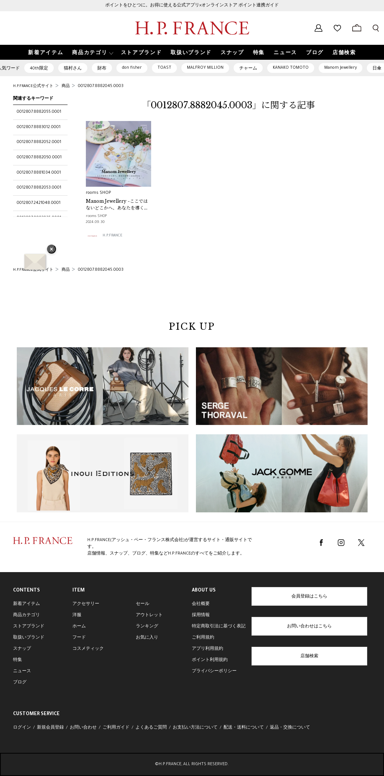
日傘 (376, 68)
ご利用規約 (203, 638)
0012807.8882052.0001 (39, 142)
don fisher (132, 68)
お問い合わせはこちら (309, 626)
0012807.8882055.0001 (39, 112)
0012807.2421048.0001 (38, 203)
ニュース (22, 671)
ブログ (19, 682)
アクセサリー (85, 604)
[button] (92, 52)
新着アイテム (26, 604)
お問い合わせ (83, 728)
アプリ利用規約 (207, 649)
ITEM (78, 590)
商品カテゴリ (26, 615)
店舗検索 (309, 656)
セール (142, 604)
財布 (101, 68)
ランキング (147, 626)
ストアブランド (28, 626)
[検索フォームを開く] (376, 28)
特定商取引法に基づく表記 (219, 626)
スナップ (22, 649)
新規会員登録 (50, 728)
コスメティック (88, 649)
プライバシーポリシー (214, 671)
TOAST (164, 68)
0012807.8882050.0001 (39, 157)
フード (79, 638)
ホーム (79, 626)
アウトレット (149, 615)
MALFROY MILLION (205, 68)
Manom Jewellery (340, 68)
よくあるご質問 (151, 728)
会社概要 (201, 604)
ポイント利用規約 (210, 660)
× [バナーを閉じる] (51, 250)
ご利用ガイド (116, 728)
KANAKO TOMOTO (291, 68)
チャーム (248, 68)
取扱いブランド (28, 638)
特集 (17, 660)
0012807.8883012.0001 (38, 127)
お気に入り (147, 638)
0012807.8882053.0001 (39, 188)
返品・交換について (290, 728)
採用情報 (201, 615)
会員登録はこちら (309, 597)
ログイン (22, 728)
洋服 (76, 615)
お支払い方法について (195, 728)
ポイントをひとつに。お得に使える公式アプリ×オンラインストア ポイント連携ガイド (192, 5)
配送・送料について (244, 728)
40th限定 (39, 68)
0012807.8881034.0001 (39, 173)
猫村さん (73, 68)
